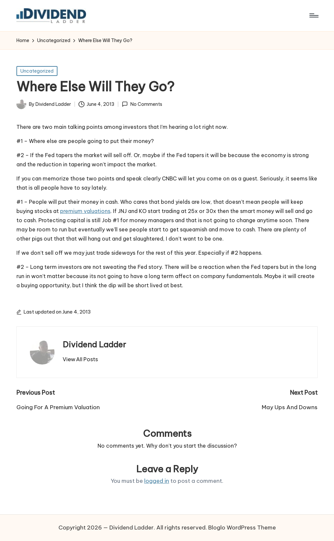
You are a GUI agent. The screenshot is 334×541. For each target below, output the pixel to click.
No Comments (142, 104)
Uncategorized (37, 71)
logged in (156, 480)
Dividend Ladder (94, 344)
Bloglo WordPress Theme (242, 527)
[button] (80, 359)
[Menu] (313, 15)
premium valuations (85, 211)
